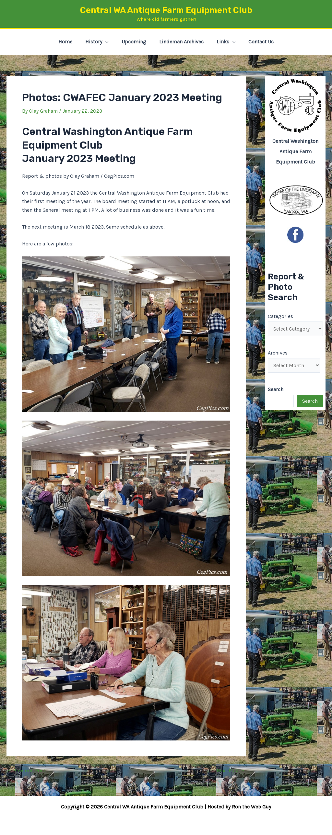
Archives (278, 353)
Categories (280, 316)
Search (310, 402)
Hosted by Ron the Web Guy (239, 807)
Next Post (230, 770)
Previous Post (26, 770)
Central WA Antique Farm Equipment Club (166, 10)
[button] (109, 42)
